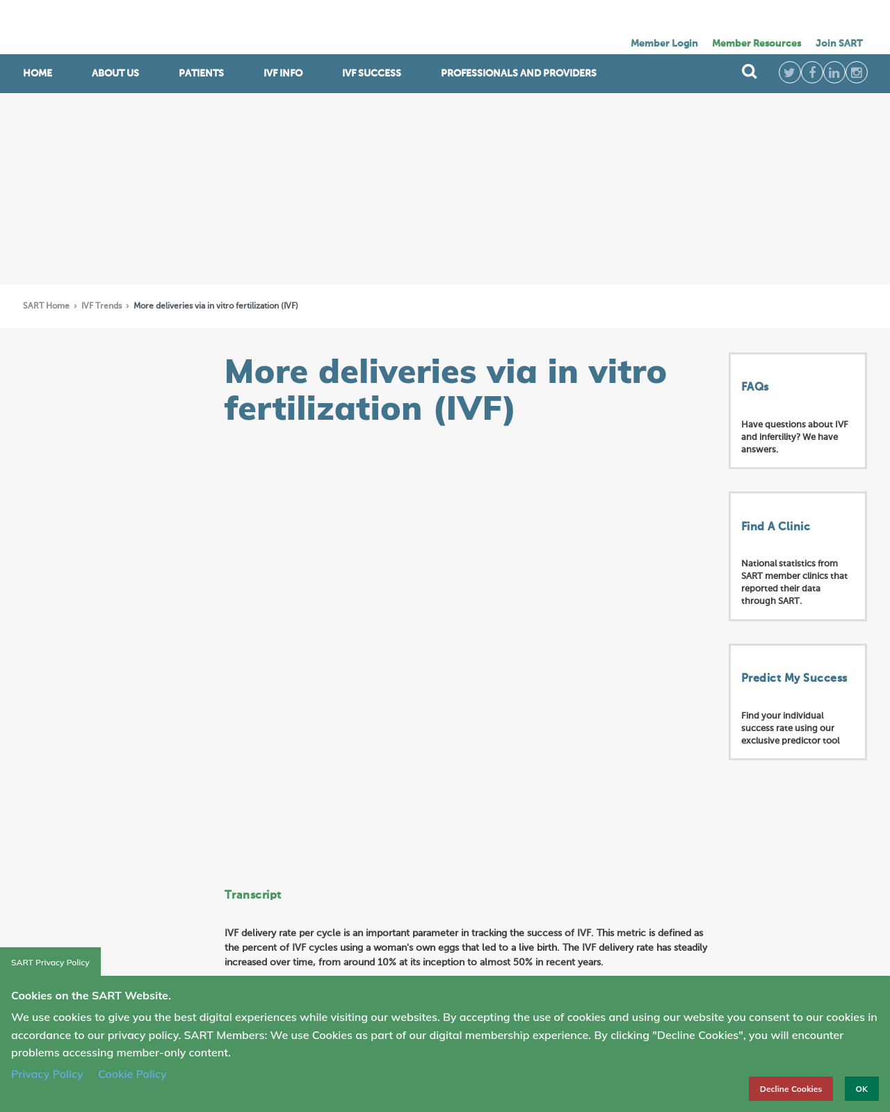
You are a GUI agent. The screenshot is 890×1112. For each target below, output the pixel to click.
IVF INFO (283, 74)
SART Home (47, 306)
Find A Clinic (776, 527)
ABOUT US (115, 74)
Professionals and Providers (519, 74)
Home (37, 74)
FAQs (755, 387)
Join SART (839, 44)
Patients (201, 74)
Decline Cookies (791, 1089)
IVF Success (371, 74)
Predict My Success (794, 679)
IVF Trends (102, 306)
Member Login (664, 44)
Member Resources (756, 44)
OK (862, 1089)
